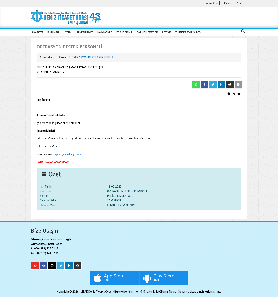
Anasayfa (46, 57)
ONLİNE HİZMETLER (147, 32)
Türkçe (227, 3)
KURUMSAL (53, 32)
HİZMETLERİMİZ (84, 32)
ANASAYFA (37, 32)
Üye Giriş (212, 3)
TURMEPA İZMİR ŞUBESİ (188, 32)
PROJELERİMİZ (124, 32)
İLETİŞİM (166, 32)
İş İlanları (62, 57)
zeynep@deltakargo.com (67, 154)
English (240, 3)
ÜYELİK (67, 32)
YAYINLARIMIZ (104, 32)
